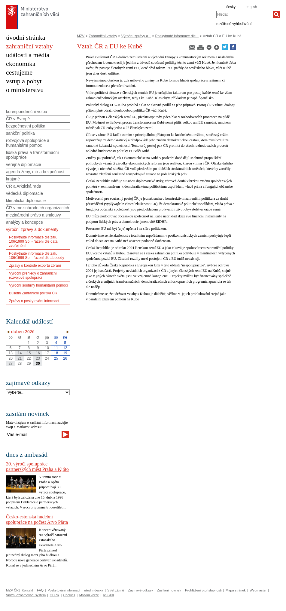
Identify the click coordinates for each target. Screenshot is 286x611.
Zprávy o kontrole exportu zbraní (35, 265)
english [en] (251, 7)
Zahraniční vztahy (103, 36)
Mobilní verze (89, 595)
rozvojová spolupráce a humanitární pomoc (27, 143)
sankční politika (20, 133)
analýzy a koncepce (24, 222)
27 (10, 363)
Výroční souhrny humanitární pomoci (38, 285)
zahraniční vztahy (29, 46)
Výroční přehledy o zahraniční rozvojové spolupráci (33, 275)
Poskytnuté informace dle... (177, 36)
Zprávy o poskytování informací (34, 301)
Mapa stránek (236, 590)
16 (38, 353)
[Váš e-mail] (34, 434)
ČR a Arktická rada (23, 186)
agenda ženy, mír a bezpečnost (35, 171)
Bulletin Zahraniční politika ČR (33, 293)
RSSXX (108, 595)
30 (38, 363)
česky (231, 7)
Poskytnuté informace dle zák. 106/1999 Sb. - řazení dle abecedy (36, 255)
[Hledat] (276, 14)
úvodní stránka (25, 37)
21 (20, 358)
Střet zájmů (115, 590)
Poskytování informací (64, 590)
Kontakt (27, 590)
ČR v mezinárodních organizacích (37, 207)
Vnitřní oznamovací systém (26, 595)
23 (38, 358)
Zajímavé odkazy (140, 590)
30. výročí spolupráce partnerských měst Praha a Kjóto (37, 466)
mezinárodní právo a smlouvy (33, 215)
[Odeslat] (65, 434)
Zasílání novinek (169, 590)
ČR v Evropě (18, 118)
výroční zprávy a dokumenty (32, 229)
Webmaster (258, 590)
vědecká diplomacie (24, 193)
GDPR (54, 595)
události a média (27, 55)
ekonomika (20, 63)
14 (20, 353)
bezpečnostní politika (25, 126)
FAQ (40, 590)
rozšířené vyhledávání (233, 23)
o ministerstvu (25, 90)
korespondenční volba (26, 111)
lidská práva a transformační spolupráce (32, 155)
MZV (80, 36)
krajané (13, 179)
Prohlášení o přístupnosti (203, 590)
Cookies (69, 595)
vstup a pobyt (24, 81)
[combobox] (244, 14)
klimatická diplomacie (26, 200)
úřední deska (93, 590)
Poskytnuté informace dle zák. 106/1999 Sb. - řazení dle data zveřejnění (33, 241)
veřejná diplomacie (23, 164)
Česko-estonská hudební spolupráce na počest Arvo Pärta (37, 519)
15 (29, 353)
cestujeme (19, 72)
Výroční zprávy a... (136, 36)
